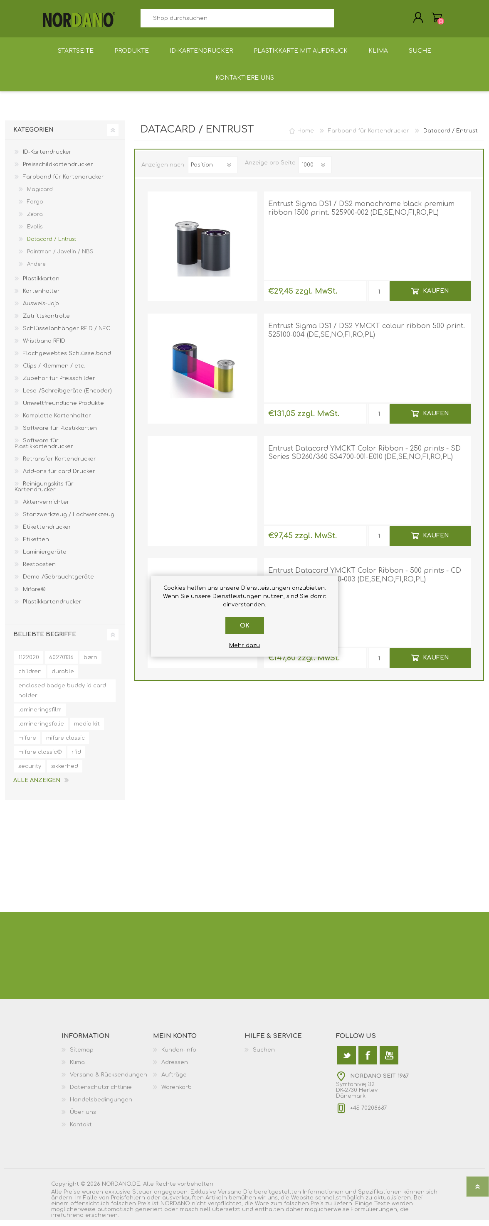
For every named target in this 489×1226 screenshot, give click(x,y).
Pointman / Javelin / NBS (60, 257)
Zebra (35, 220)
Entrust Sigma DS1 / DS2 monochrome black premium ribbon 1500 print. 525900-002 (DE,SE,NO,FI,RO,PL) (361, 214)
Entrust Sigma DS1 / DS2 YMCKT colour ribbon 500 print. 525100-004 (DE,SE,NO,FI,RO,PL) (366, 336)
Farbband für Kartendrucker (63, 183)
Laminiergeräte (45, 558)
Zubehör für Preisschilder (59, 384)
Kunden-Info (178, 1056)
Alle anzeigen (36, 786)
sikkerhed (64, 772)
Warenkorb (428, 20)
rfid (76, 758)
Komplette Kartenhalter (57, 421)
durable (63, 677)
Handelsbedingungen (101, 1105)
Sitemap (82, 1056)
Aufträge (174, 1081)
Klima (77, 1068)
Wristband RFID (44, 347)
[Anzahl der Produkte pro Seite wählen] (315, 170)
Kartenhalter (41, 297)
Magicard (40, 195)
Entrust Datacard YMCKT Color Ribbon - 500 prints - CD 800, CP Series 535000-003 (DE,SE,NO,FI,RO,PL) (364, 581)
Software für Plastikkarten (60, 434)
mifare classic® (40, 758)
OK (244, 626)
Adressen (174, 1068)
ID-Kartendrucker (47, 158)
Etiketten (36, 545)
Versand (230, 1198)
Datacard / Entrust (51, 245)
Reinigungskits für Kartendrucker (44, 492)
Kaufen (435, 297)
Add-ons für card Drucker (59, 477)
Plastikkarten (41, 284)
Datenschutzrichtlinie (101, 1093)
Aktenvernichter (46, 508)
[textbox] (237, 21)
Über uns (83, 1118)
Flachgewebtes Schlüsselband (67, 359)
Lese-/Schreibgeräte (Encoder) (67, 397)
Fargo (35, 208)
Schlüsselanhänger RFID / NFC (66, 334)
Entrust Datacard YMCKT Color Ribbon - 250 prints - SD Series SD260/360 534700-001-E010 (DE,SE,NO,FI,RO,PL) (364, 459)
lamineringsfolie (41, 730)
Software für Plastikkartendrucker (44, 449)
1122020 (28, 663)
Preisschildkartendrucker (58, 170)
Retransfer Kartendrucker (59, 465)
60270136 (61, 663)
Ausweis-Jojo (41, 309)
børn (90, 663)
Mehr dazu (244, 645)
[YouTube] (389, 1061)
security (29, 772)
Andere (36, 270)
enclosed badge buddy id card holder (62, 696)
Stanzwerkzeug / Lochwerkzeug (68, 520)
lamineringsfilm (40, 715)
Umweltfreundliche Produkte (63, 409)
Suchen (343, 21)
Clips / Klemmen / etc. (54, 372)
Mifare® (34, 595)
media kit (87, 730)
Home (305, 137)
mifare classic (65, 744)
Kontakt (81, 1130)
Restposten (39, 570)
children (30, 677)
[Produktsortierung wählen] (213, 170)
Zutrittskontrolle (46, 322)
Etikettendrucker (47, 533)
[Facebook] (367, 1061)
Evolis (34, 232)
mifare (27, 744)
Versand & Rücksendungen (108, 1081)
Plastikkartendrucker (52, 608)
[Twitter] (346, 1061)
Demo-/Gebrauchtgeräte (58, 583)
